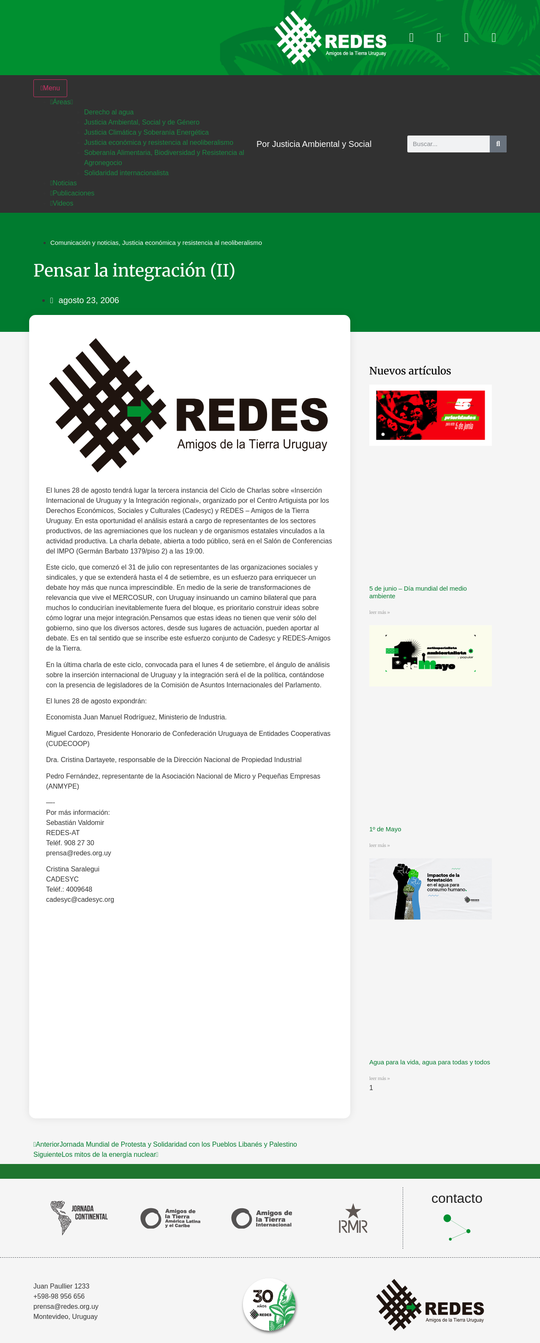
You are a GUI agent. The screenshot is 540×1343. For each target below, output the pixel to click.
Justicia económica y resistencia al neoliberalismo (192, 242)
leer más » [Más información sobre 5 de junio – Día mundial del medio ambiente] (379, 612)
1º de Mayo (385, 829)
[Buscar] (498, 144)
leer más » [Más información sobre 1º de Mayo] (379, 845)
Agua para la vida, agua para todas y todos (429, 1062)
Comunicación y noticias (84, 242)
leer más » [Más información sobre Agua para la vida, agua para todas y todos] (379, 1078)
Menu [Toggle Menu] (50, 88)
